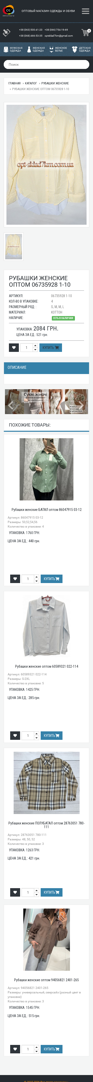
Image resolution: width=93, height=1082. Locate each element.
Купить (51, 348)
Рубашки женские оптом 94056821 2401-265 (46, 980)
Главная (14, 83)
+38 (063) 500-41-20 (31, 29)
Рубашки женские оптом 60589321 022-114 (46, 666)
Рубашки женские (55, 83)
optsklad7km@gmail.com (59, 35)
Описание (17, 367)
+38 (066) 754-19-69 (56, 29)
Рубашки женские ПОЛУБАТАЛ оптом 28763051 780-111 (46, 825)
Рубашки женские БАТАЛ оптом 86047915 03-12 (47, 510)
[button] (11, 401)
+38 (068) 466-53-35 (31, 35)
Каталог (31, 83)
